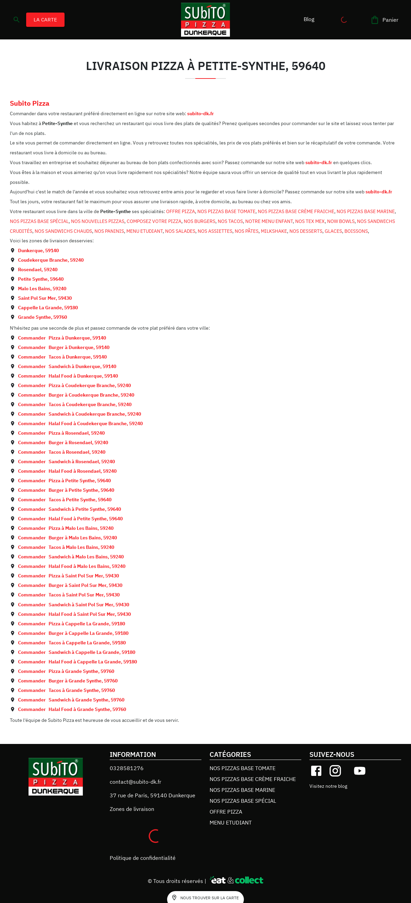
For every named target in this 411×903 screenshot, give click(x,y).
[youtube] (360, 771)
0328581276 (127, 768)
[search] (16, 20)
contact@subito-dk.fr (135, 781)
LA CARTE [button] (45, 20)
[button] (309, 19)
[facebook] (316, 771)
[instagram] (335, 771)
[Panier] (385, 20)
